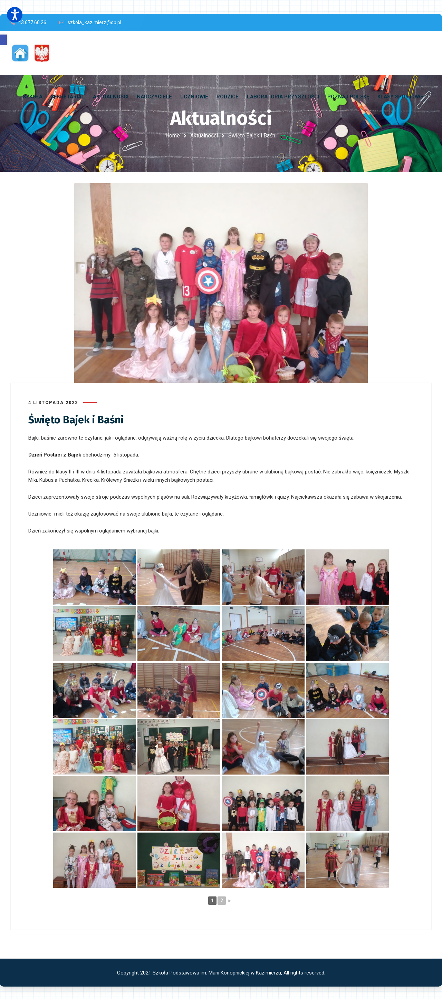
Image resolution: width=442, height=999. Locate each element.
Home (172, 135)
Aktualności (204, 135)
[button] (3, 40)
